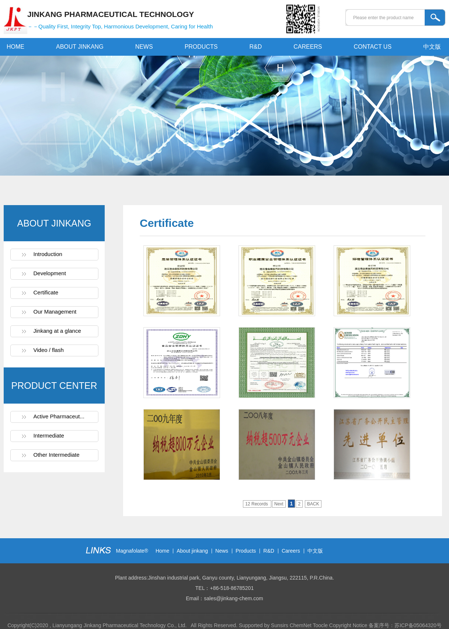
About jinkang (192, 551)
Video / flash (49, 350)
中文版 (432, 47)
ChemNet (300, 625)
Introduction (48, 254)
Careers (291, 551)
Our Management (55, 311)
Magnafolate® (132, 551)
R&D (255, 47)
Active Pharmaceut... (59, 416)
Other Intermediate (57, 455)
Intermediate (49, 435)
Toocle (320, 625)
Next (278, 504)
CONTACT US (373, 47)
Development (50, 273)
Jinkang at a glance (57, 331)
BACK (313, 504)
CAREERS (307, 47)
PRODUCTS (201, 47)
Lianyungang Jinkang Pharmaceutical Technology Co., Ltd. (120, 625)
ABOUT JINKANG (80, 47)
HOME (15, 47)
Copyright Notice (348, 625)
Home (162, 551)
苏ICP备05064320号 (418, 625)
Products (246, 551)
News (221, 551)
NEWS (144, 47)
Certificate (46, 292)
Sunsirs (279, 625)
